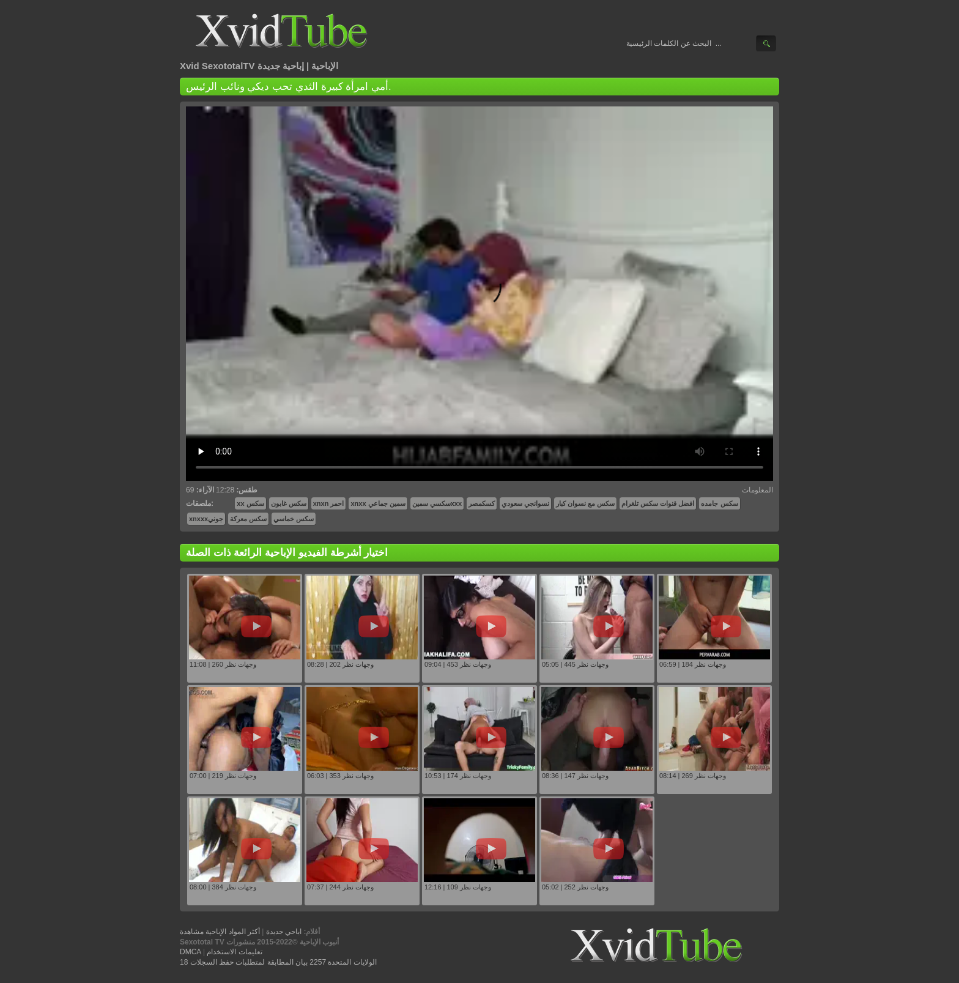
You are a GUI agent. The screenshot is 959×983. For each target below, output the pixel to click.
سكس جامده (719, 503)
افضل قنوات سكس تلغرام (657, 503)
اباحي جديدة (284, 931)
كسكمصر (481, 503)
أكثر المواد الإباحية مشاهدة (220, 931)
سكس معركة (248, 518)
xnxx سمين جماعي (377, 503)
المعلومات (757, 490)
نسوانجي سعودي (525, 503)
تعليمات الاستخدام (234, 952)
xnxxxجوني (206, 518)
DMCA (190, 952)
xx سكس (250, 503)
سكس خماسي (293, 518)
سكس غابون (288, 503)
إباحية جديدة (280, 66)
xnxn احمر (328, 503)
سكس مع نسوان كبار (585, 503)
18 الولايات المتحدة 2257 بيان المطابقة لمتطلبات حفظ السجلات (278, 962)
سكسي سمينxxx (437, 503)
